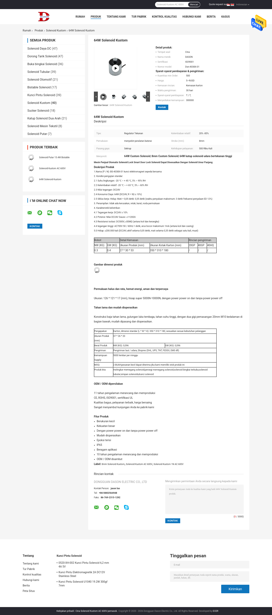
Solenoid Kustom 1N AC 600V (168, 464)
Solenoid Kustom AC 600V (52, 168)
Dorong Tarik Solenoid (42, 56)
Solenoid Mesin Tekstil (42, 126)
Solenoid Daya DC (39, 48)
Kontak (162, 107)
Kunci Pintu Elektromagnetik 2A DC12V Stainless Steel (82, 574)
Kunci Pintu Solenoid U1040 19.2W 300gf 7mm (83, 583)
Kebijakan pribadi (65, 611)
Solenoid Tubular (38, 72)
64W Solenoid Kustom (50, 179)
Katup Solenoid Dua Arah (44, 118)
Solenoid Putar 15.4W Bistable (54, 157)
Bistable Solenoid (39, 87)
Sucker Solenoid (38, 110)
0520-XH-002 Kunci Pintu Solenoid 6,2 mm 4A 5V (84, 564)
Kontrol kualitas (164, 16)
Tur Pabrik (138, 16)
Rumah (80, 16)
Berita (211, 16)
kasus (225, 16)
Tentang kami (116, 16)
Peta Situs (29, 590)
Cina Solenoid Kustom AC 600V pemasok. (97, 611)
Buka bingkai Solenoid (42, 64)
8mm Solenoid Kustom (113, 464)
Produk (96, 16)
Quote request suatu (219, 4)
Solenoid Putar (37, 134)
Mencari (194, 4)
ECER (215, 611)
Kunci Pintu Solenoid (41, 95)
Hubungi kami (191, 16)
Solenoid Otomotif (39, 79)
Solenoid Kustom (56, 30)
